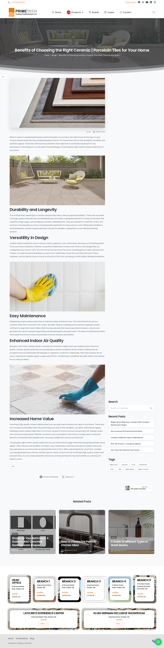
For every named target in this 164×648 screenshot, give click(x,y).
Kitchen (125, 465)
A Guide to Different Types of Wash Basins (127, 437)
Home (46, 55)
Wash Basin (129, 469)
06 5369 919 (41, 595)
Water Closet (143, 469)
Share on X (68, 477)
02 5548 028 (141, 597)
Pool (133, 465)
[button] (153, 12)
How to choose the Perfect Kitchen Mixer (126, 431)
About (10, 638)
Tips (119, 469)
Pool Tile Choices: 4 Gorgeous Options (126, 444)
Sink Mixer (143, 465)
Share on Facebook (49, 477)
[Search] (128, 408)
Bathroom (114, 465)
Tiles (13, 466)
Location (15, 594)
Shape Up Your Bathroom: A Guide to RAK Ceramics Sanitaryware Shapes (30, 543)
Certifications (22, 638)
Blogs (54, 55)
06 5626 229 (16, 597)
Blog (32, 638)
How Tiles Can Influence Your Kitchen (125, 450)
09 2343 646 (116, 595)
